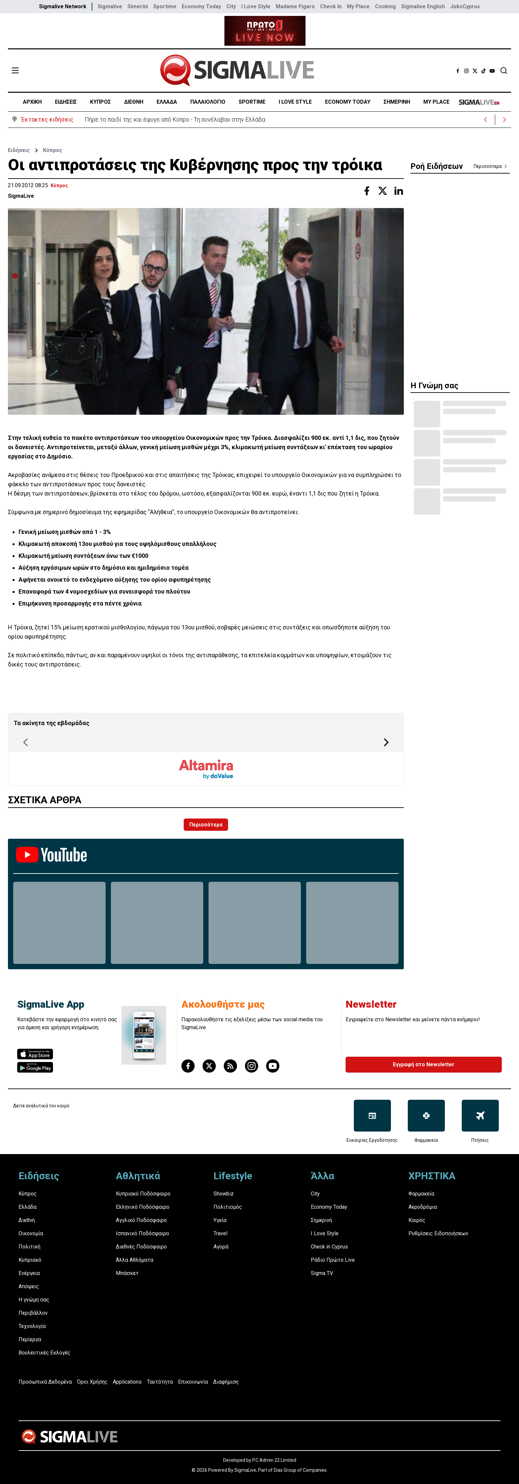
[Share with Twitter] (382, 191)
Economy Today (201, 6)
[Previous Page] (25, 742)
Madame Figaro (295, 6)
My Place (358, 6)
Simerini (137, 6)
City (231, 6)
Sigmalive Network (62, 6)
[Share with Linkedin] (398, 191)
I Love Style (255, 6)
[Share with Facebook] (366, 191)
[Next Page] (386, 742)
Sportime (164, 6)
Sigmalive (110, 6)
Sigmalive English (423, 6)
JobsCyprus (465, 6)
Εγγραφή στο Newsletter (423, 1064)
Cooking (385, 6)
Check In (331, 6)
